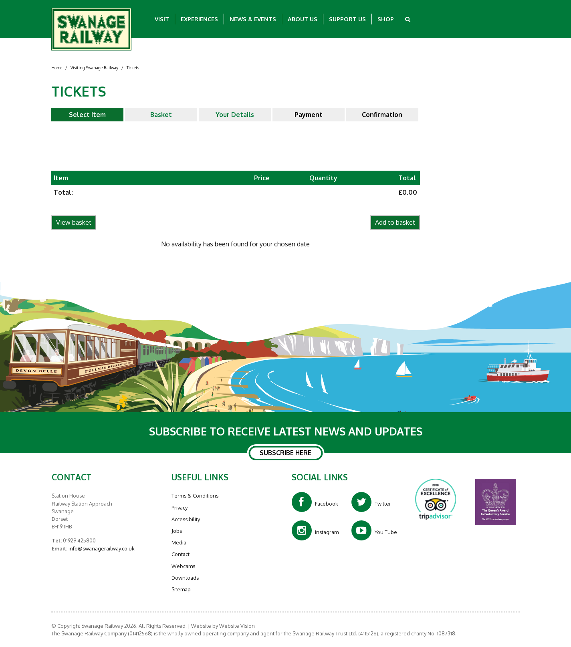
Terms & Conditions (195, 495)
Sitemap (181, 589)
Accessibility (186, 519)
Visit (162, 18)
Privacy (180, 507)
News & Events (253, 18)
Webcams (183, 566)
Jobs (177, 531)
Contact (181, 554)
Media (179, 542)
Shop (385, 18)
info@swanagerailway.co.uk (101, 548)
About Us (302, 18)
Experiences (199, 18)
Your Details (235, 115)
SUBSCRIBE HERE (285, 453)
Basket (161, 115)
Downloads (185, 577)
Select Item (87, 115)
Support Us (347, 18)
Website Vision (237, 626)
